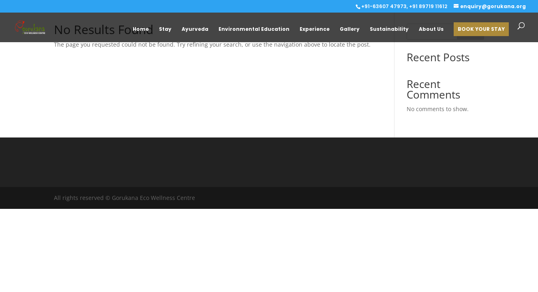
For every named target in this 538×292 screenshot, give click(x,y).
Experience (315, 29)
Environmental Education (254, 29)
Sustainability (389, 29)
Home (141, 29)
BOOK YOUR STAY (481, 29)
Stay (165, 29)
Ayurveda (195, 29)
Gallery (350, 29)
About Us (431, 29)
